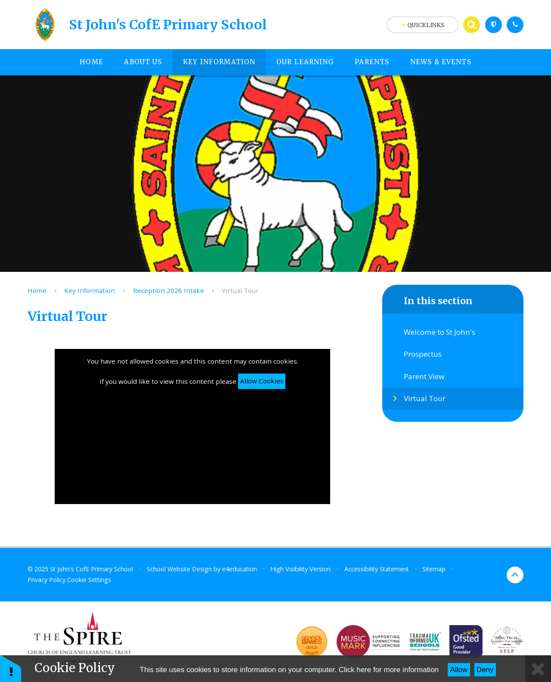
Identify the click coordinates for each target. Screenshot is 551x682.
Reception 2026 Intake (168, 290)
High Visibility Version (300, 569)
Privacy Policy (46, 580)
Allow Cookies (262, 381)
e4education (239, 569)
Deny (485, 670)
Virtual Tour (240, 290)
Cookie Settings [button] (89, 580)
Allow (459, 670)
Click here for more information (389, 670)
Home (37, 290)
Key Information (89, 290)
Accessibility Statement (376, 569)
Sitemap (434, 569)
